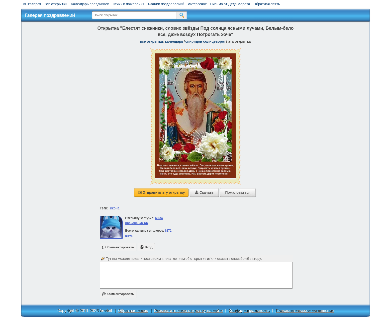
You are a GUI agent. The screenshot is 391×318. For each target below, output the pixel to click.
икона (114, 208)
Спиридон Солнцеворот (205, 41)
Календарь (174, 41)
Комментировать (118, 294)
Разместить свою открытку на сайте (188, 310)
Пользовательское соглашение (305, 310)
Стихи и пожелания (128, 4)
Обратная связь (267, 4)
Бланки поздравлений (166, 4)
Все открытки (56, 4)
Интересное (197, 4)
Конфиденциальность (249, 310)
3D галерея (32, 4)
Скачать (204, 192)
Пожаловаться (237, 192)
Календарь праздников (90, 4)
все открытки (151, 41)
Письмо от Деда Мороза (230, 4)
